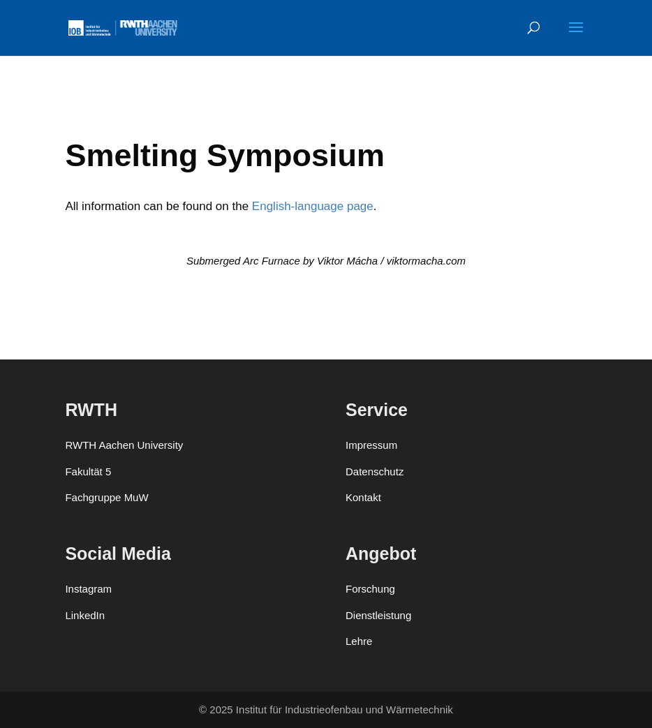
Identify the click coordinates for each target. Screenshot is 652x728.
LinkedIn (85, 615)
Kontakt (363, 497)
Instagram (88, 589)
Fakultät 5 (88, 471)
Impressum (371, 445)
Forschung (370, 589)
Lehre (359, 641)
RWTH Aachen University (124, 445)
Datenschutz (374, 471)
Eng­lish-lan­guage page (312, 206)
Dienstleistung (378, 615)
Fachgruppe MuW (106, 497)
